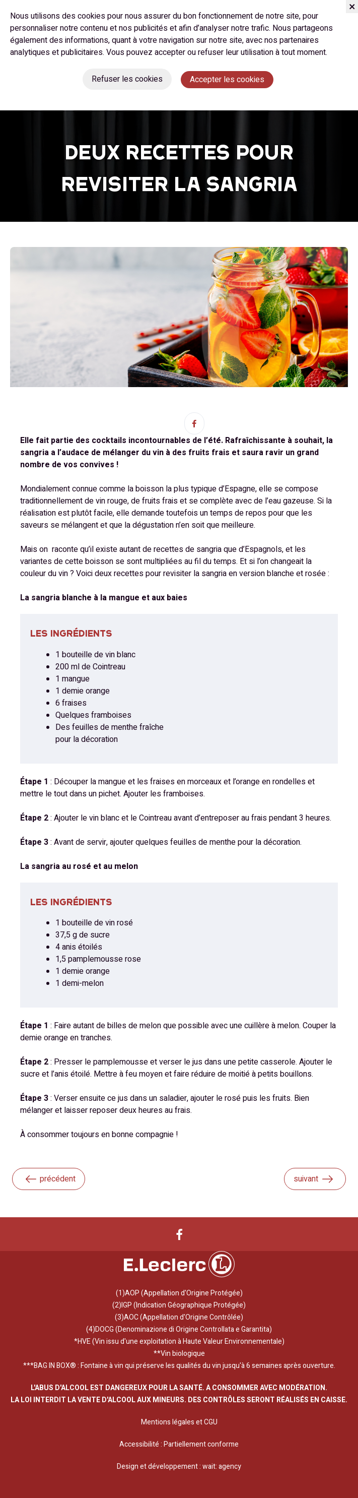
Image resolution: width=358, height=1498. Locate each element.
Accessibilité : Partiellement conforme (179, 1444)
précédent (50, 1179)
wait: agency (221, 1466)
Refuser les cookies (127, 79)
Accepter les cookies (227, 80)
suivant (314, 1179)
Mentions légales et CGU (179, 1422)
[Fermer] (352, 6)
